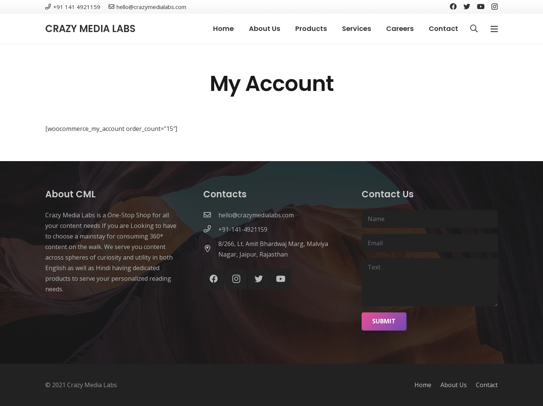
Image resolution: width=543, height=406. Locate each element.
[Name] (430, 219)
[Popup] (494, 28)
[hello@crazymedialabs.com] (210, 215)
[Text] (430, 282)
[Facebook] (453, 6)
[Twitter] (466, 6)
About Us (453, 385)
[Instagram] (494, 7)
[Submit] (384, 321)
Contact (487, 385)
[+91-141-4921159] (210, 229)
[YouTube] (481, 6)
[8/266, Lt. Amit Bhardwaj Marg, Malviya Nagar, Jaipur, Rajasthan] (210, 249)
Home (422, 385)
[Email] (430, 243)
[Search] (474, 28)
